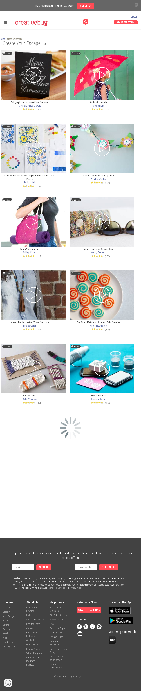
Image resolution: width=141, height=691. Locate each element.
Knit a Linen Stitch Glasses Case (98, 249)
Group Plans (32, 644)
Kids (5, 637)
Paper (5, 620)
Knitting (6, 607)
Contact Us (31, 640)
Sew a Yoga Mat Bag (30, 249)
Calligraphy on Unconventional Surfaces (30, 102)
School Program (34, 653)
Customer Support (59, 628)
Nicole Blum (98, 105)
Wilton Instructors (98, 325)
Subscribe (108, 567)
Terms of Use (56, 632)
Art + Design (9, 616)
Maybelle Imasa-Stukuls (30, 105)
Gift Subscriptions (58, 615)
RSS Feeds (31, 665)
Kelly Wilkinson (30, 399)
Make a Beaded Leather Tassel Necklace (30, 322)
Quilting (6, 629)
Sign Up (44, 567)
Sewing (6, 624)
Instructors (31, 615)
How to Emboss (98, 395)
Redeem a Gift (56, 619)
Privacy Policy (76, 588)
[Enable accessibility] (8, 683)
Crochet (6, 611)
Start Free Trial (126, 22)
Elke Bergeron (29, 325)
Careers (29, 628)
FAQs (52, 624)
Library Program (34, 649)
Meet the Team (33, 624)
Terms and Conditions (58, 588)
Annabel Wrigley (98, 179)
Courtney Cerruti (98, 399)
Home (2, 39)
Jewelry (6, 633)
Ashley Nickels (30, 252)
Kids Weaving (29, 395)
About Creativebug (35, 619)
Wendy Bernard (98, 252)
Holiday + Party (10, 646)
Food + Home (9, 642)
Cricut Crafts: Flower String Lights (98, 175)
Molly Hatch (29, 182)
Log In (134, 16)
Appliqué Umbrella (98, 102)
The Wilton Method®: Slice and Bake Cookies (98, 322)
